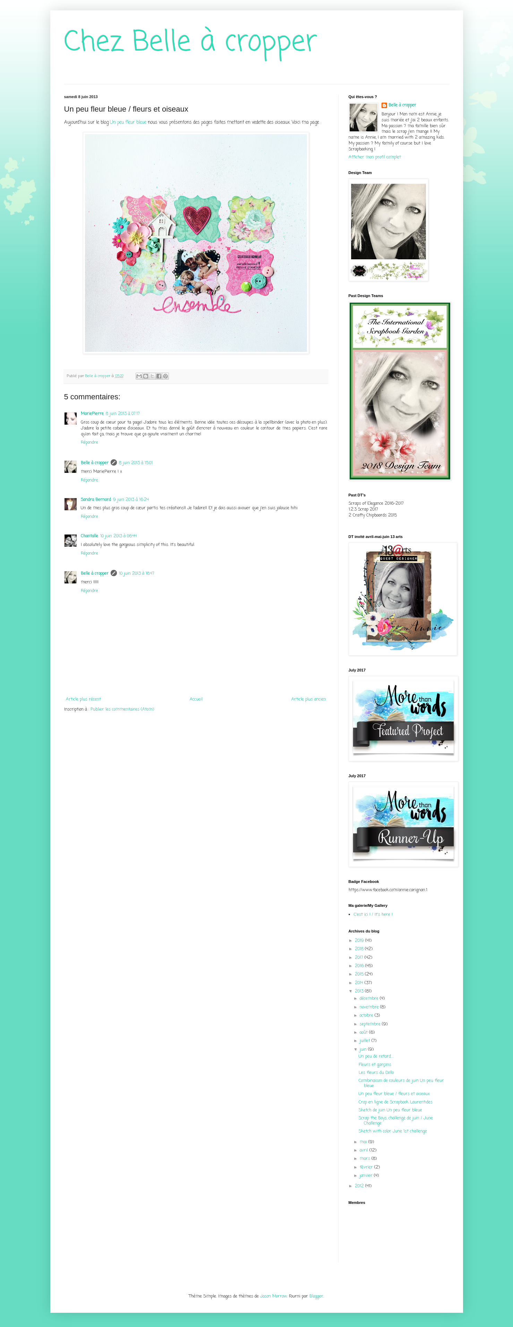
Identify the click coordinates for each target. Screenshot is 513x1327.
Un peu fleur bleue (128, 122)
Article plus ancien (308, 699)
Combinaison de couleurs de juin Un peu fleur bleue (401, 1083)
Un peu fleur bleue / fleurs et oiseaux (394, 1094)
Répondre (89, 443)
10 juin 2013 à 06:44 (118, 536)
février (367, 1167)
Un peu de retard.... (376, 1056)
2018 (360, 949)
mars (365, 1159)
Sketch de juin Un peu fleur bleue (390, 1110)
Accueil (196, 699)
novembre (370, 1007)
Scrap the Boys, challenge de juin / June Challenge (396, 1120)
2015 (360, 974)
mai (364, 1142)
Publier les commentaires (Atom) (122, 709)
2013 (360, 991)
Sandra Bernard (96, 500)
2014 (360, 983)
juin (364, 1050)
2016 (360, 966)
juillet (365, 1041)
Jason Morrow (273, 1296)
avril (364, 1150)
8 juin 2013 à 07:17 (123, 414)
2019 (360, 941)
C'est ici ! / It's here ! (373, 915)
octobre (367, 1016)
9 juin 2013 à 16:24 (131, 500)
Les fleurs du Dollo (376, 1073)
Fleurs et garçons (375, 1065)
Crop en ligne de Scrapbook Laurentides (396, 1102)
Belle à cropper (95, 463)
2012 (360, 1186)
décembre (370, 999)
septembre (371, 1024)
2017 (360, 958)
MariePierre (92, 414)
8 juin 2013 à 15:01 (136, 463)
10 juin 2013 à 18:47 (136, 574)
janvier (367, 1176)
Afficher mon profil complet (375, 157)
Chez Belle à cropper (190, 43)
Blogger (316, 1296)
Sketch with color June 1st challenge (393, 1131)
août (364, 1033)
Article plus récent (83, 699)
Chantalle (89, 536)
